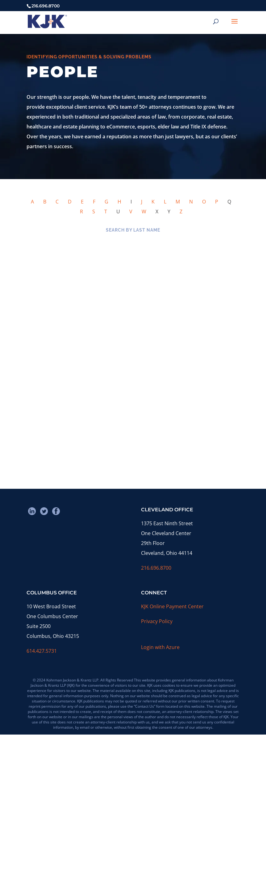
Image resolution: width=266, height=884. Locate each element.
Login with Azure (160, 647)
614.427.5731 (42, 650)
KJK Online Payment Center (172, 606)
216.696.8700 (156, 567)
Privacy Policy (156, 621)
